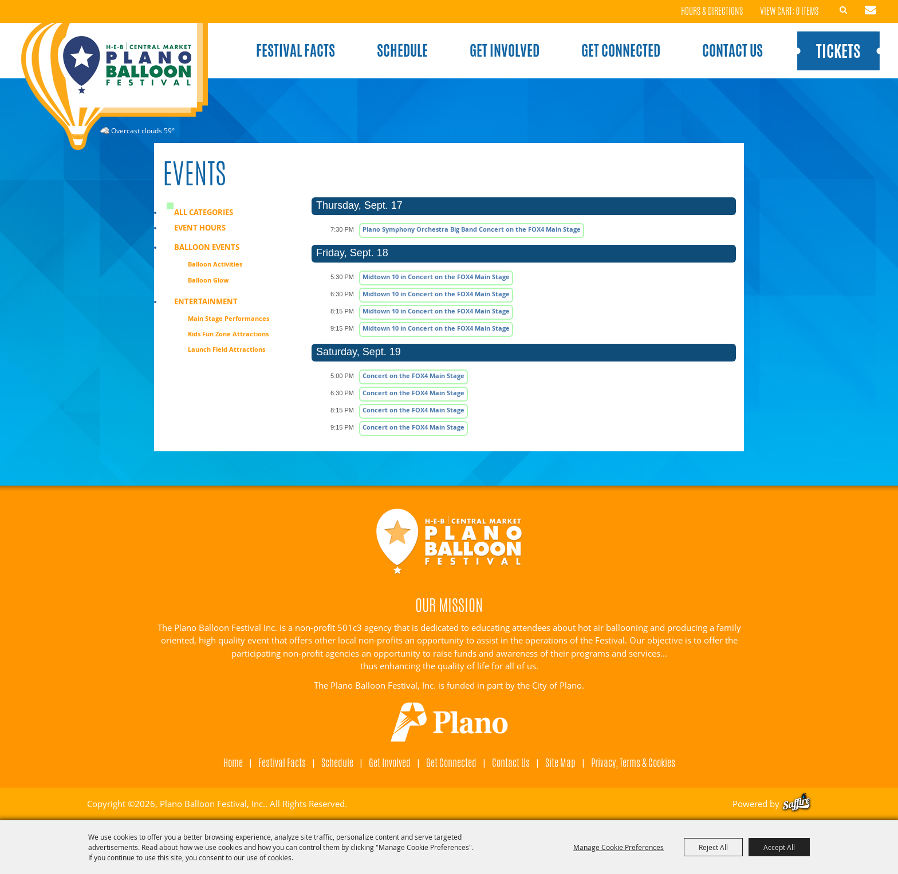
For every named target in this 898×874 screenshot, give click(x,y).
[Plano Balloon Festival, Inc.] (114, 86)
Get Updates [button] (870, 10)
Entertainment (206, 301)
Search (843, 10)
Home (233, 762)
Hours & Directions (712, 12)
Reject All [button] (713, 847)
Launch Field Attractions (226, 349)
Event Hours (200, 228)
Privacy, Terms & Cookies (633, 762)
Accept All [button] (779, 847)
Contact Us (732, 50)
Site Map (560, 762)
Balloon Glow (208, 280)
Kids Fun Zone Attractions (228, 333)
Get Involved (504, 50)
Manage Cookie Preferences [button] (618, 847)
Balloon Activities (215, 264)
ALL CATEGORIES (203, 212)
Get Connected (620, 50)
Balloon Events (206, 247)
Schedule (402, 50)
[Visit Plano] (449, 722)
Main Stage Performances (228, 318)
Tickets (838, 50)
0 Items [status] (807, 11)
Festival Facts (295, 50)
